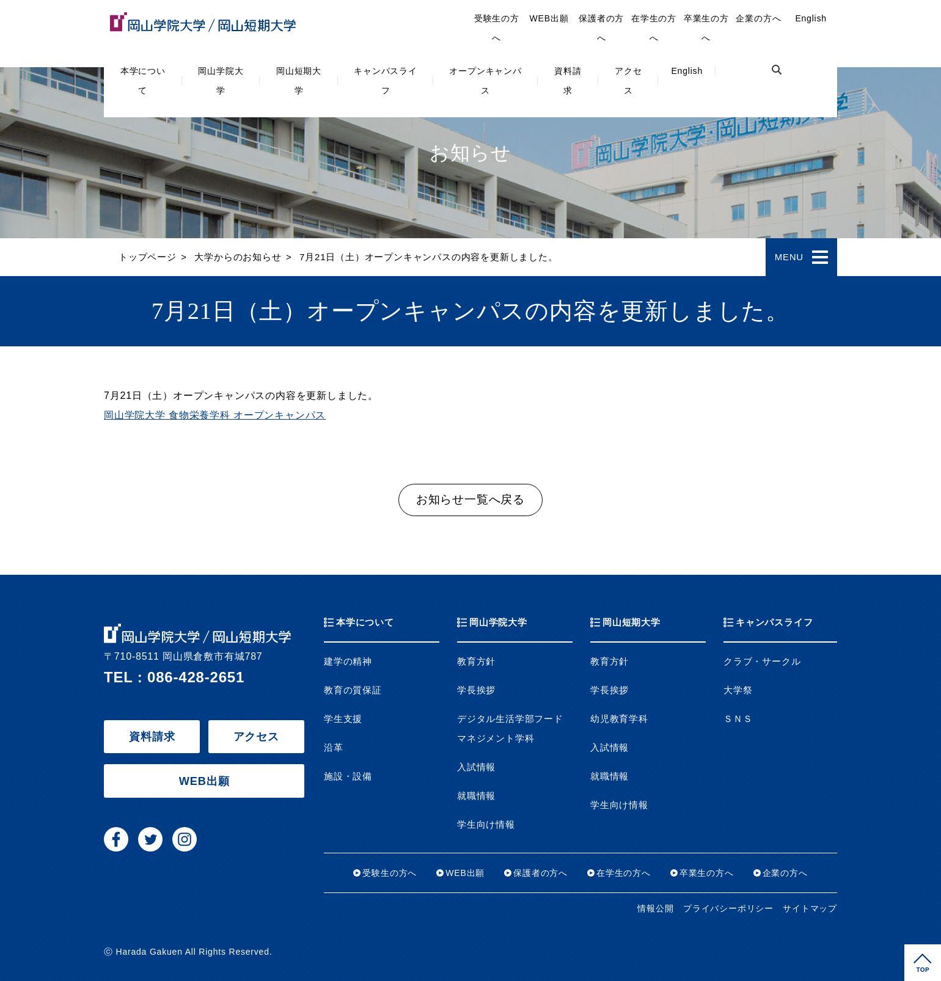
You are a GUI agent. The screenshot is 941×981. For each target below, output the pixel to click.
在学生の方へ (653, 28)
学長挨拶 (476, 690)
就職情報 (476, 796)
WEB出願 (549, 18)
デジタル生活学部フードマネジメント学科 (510, 728)
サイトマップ (810, 908)
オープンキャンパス (485, 80)
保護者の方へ (601, 28)
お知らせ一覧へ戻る (470, 499)
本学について (143, 80)
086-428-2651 (195, 677)
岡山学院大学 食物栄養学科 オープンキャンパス (215, 415)
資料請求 (567, 80)
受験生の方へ (496, 28)
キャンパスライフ (385, 80)
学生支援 (343, 719)
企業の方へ (758, 18)
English (687, 71)
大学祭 (737, 690)
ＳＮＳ (737, 719)
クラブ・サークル (761, 661)
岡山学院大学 (220, 80)
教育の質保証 (353, 690)
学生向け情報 (486, 825)
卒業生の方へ (706, 28)
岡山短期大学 (298, 80)
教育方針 (476, 661)
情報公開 (655, 908)
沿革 (333, 748)
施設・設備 (348, 776)
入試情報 (476, 767)
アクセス (628, 80)
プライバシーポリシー (728, 908)
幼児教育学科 (619, 719)
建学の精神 (348, 661)
